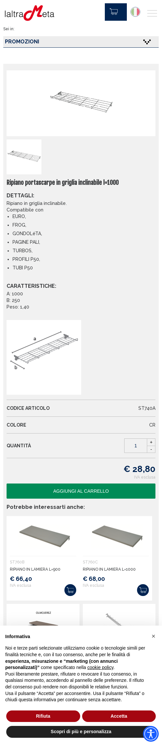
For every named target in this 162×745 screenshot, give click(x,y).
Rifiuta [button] (43, 716)
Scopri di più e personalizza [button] (81, 731)
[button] (153, 636)
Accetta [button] (118, 716)
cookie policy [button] (100, 667)
